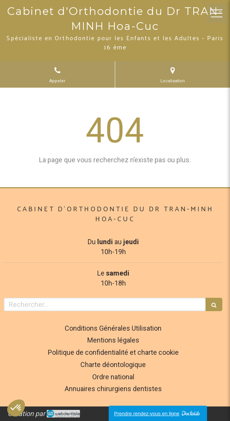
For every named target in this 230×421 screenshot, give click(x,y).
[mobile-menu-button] (216, 13)
